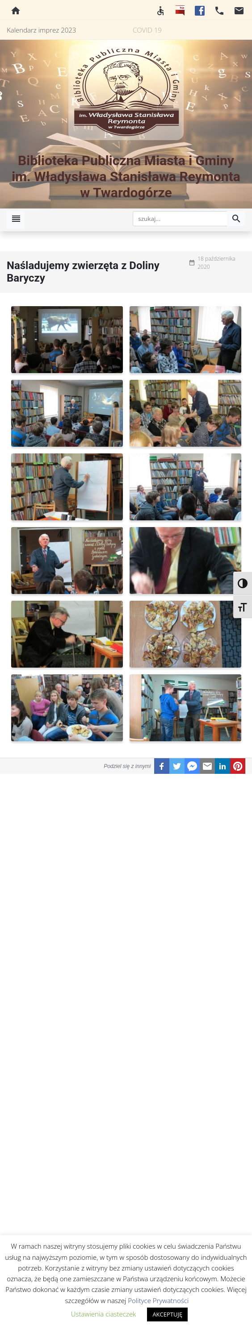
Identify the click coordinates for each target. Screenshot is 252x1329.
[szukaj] (180, 218)
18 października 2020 (216, 262)
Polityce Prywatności (158, 1300)
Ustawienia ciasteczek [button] (103, 1313)
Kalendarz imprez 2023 (41, 29)
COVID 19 (147, 29)
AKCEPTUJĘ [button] (167, 1314)
